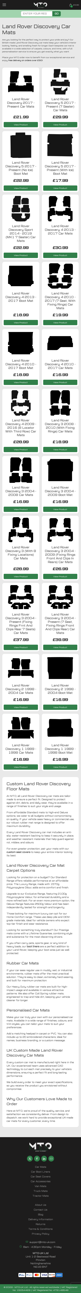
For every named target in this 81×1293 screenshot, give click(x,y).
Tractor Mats (41, 1196)
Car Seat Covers (40, 1176)
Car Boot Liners (40, 1171)
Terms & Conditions (40, 1229)
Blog (40, 1214)
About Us (40, 1205)
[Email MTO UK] (51, 1159)
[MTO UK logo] (40, 5)
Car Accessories (40, 1181)
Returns (40, 1224)
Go (56, 13)
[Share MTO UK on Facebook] (37, 1159)
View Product (21, 124)
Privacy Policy (40, 1234)
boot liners (33, 946)
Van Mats (40, 1186)
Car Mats (40, 1167)
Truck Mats (41, 1191)
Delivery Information (40, 1219)
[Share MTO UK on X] (30, 1159)
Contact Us (40, 1209)
